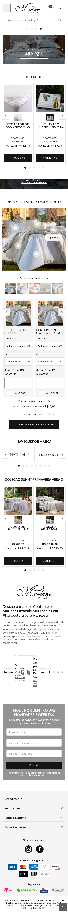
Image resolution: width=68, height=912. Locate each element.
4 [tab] (41, 29)
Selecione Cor (14, 361)
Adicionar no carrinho (34, 424)
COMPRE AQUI (34, 55)
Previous (5, 50)
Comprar (18, 158)
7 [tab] (45, 466)
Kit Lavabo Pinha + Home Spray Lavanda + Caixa (50, 125)
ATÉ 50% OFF (34, 180)
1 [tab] (27, 29)
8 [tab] (49, 466)
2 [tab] (32, 29)
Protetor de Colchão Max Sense (18, 125)
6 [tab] (41, 466)
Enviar (34, 765)
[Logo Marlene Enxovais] (27, 8)
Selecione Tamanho (17, 345)
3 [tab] (36, 29)
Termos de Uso (40, 775)
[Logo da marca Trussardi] (48, 454)
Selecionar (20, 392)
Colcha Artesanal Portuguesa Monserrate (50, 527)
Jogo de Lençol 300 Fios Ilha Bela (18, 527)
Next (62, 50)
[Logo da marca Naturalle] (20, 454)
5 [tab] (43, 168)
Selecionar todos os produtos (37, 414)
